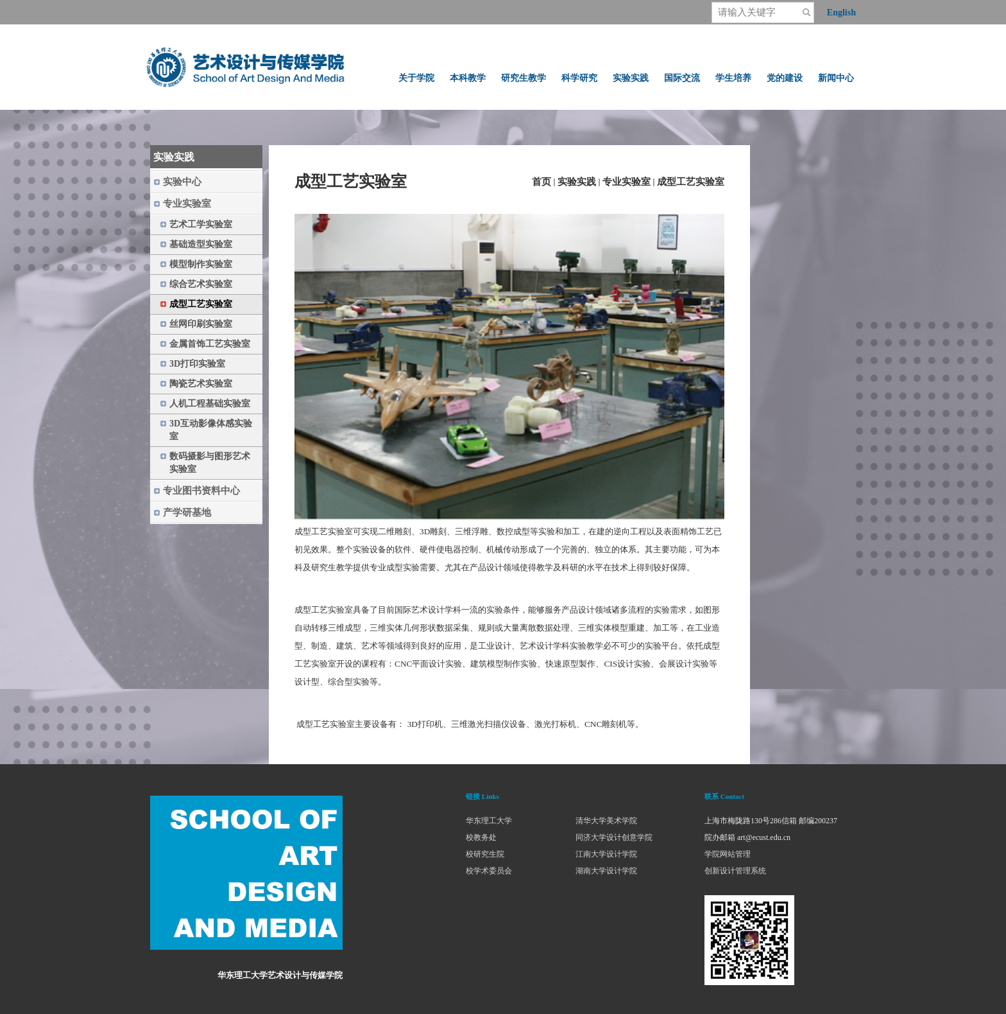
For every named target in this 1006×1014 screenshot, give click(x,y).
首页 (541, 182)
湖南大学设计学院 (606, 870)
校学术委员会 (489, 870)
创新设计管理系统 (735, 870)
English (841, 12)
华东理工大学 (489, 820)
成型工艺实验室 (690, 182)
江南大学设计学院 (606, 854)
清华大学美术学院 (606, 820)
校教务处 (481, 837)
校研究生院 (485, 854)
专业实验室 (626, 182)
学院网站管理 (727, 854)
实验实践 (577, 182)
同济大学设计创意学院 (613, 837)
